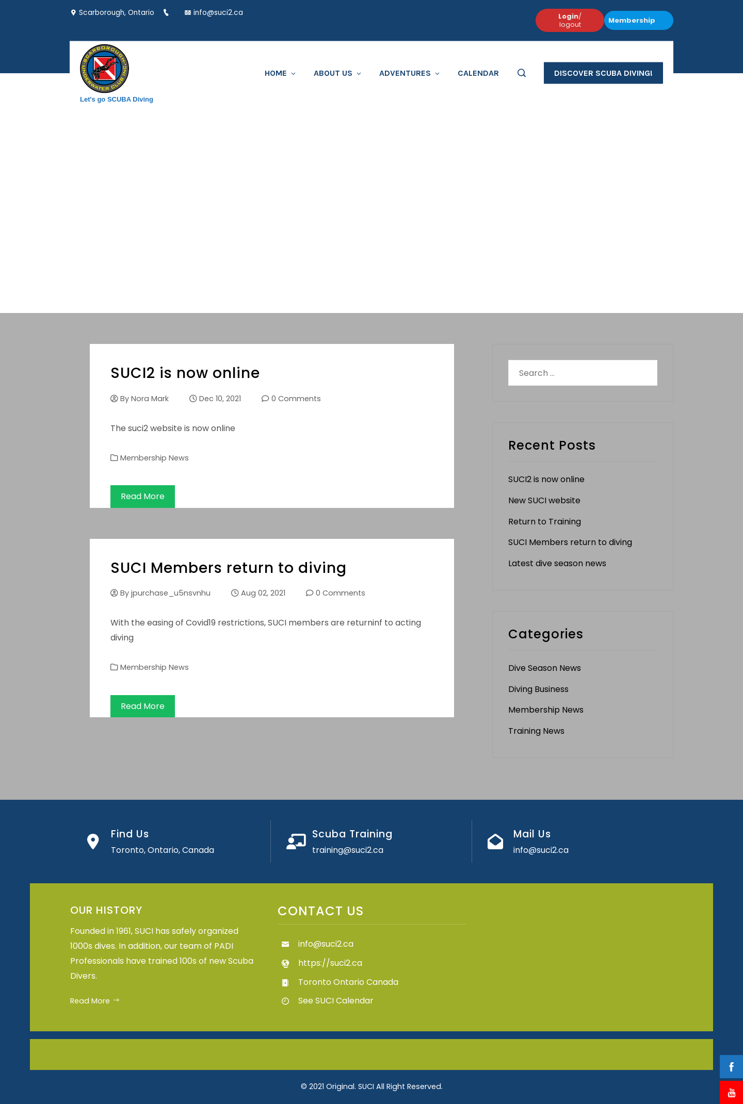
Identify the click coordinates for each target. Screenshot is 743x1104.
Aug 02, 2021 (263, 593)
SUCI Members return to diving (228, 568)
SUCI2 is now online (185, 373)
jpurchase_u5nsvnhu (171, 593)
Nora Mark (150, 398)
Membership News (154, 458)
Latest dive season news (557, 563)
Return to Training (544, 522)
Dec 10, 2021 (220, 398)
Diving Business (538, 689)
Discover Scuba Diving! (603, 73)
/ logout (570, 20)
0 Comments (296, 398)
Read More (143, 496)
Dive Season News (544, 668)
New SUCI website (544, 500)
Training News (536, 731)
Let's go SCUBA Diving (116, 99)
